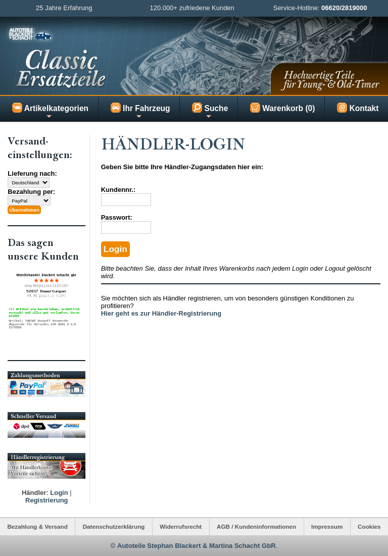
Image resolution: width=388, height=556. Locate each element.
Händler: (35, 492)
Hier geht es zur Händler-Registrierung (161, 313)
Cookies (369, 526)
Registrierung (46, 500)
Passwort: (116, 217)
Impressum (327, 526)
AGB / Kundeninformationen (256, 526)
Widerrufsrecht (181, 526)
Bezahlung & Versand (37, 526)
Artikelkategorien (50, 111)
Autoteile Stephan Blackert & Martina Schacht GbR (196, 545)
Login (59, 492)
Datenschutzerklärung (114, 526)
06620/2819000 (344, 8)
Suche (210, 111)
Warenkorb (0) (282, 108)
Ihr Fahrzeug (140, 111)
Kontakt (357, 108)
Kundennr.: (118, 189)
